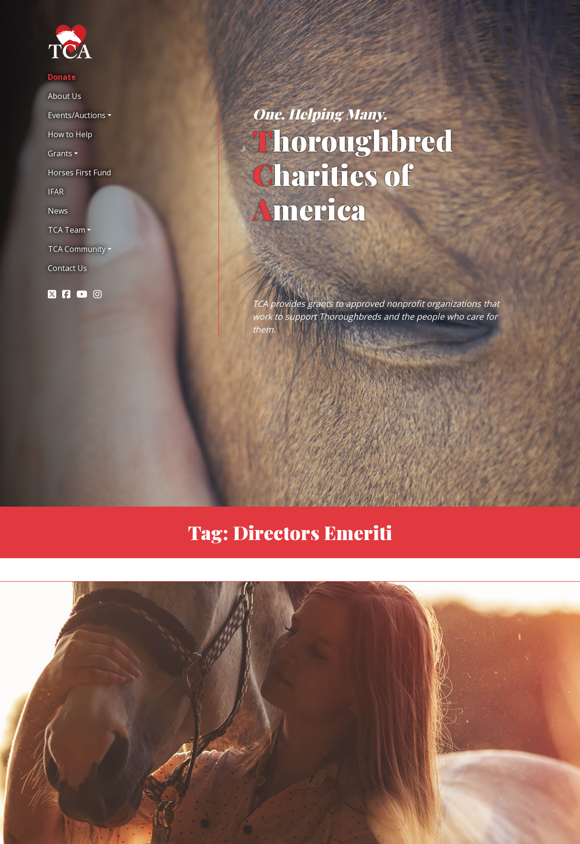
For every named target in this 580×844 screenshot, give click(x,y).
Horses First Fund (79, 172)
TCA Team (66, 230)
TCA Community (77, 249)
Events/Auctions (77, 115)
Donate (62, 77)
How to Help (70, 134)
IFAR (56, 191)
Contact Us (67, 268)
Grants (60, 153)
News (58, 211)
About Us (64, 96)
